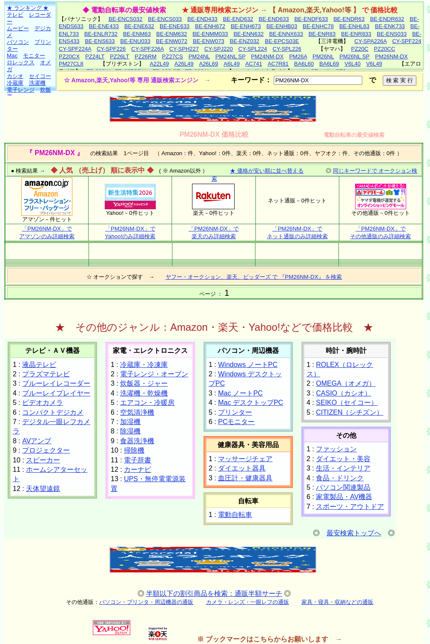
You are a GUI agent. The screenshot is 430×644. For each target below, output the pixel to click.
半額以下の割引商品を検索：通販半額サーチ (214, 593)
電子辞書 (137, 460)
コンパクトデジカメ (52, 412)
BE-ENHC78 (318, 26)
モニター (34, 55)
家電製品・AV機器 (344, 496)
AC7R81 (278, 64)
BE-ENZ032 (244, 41)
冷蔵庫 (15, 83)
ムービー (18, 28)
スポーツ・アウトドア (350, 506)
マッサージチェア (245, 458)
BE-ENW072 (171, 41)
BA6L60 (304, 64)
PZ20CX (69, 56)
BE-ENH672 (210, 26)
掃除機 (134, 450)
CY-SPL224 (252, 49)
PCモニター (236, 421)
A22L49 (159, 64)
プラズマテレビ (46, 374)
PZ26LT (119, 56)
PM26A (298, 56)
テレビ (15, 15)
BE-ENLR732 (101, 34)
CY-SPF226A (147, 49)
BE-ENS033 (392, 34)
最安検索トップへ (354, 533)
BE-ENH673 (246, 26)
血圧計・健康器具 (245, 478)
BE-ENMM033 (210, 34)
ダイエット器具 (242, 468)
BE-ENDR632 (387, 19)
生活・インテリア (343, 468)
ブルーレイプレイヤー (56, 393)
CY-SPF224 (406, 41)
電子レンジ (20, 90)
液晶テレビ (39, 364)
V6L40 (352, 64)
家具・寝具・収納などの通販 (337, 602)
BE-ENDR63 (348, 19)
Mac (12, 55)
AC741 (253, 64)
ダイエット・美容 (343, 458)
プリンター (235, 412)
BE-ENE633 (174, 26)
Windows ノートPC (248, 364)
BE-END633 (274, 19)
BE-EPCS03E (282, 41)
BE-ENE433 (104, 26)
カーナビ (137, 469)
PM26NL (323, 56)
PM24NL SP (230, 56)
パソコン (18, 42)
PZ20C (359, 49)
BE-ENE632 (139, 26)
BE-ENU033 (135, 41)
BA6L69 (329, 64)
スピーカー (43, 460)
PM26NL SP (354, 56)
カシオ (15, 76)
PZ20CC (384, 49)
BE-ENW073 (208, 41)
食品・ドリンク (340, 478)
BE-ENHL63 (354, 26)
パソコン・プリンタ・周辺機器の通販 (146, 602)
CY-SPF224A (75, 49)
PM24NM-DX (267, 56)
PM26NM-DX (391, 56)
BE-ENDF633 (311, 19)
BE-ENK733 (390, 26)
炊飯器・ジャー (144, 383)
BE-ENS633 (100, 41)
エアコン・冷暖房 (147, 402)
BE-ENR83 (322, 34)
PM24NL (199, 56)
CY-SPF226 (111, 49)
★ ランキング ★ (28, 8)
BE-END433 (202, 19)
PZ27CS (172, 56)
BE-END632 (238, 19)
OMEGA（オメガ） (346, 383)
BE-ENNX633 (286, 34)
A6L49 (232, 64)
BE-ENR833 (356, 34)
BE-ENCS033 (164, 19)
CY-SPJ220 (218, 49)
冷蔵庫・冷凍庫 (144, 364)
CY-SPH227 (184, 49)
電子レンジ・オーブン (154, 374)
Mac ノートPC (240, 393)
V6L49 (374, 64)
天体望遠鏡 (43, 488)
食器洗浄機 (137, 441)
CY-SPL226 (286, 49)
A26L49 (184, 64)
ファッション (336, 449)
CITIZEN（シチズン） (349, 412)
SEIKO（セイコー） (347, 402)
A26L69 (208, 64)
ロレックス (20, 62)
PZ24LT (94, 56)
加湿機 (130, 421)
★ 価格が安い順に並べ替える (267, 170)
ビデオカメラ (42, 402)
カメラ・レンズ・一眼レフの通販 (247, 602)
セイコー (40, 76)
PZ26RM (145, 56)
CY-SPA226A (370, 41)
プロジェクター (46, 450)
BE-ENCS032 (125, 19)
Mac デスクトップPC (250, 402)
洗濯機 (37, 83)
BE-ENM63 (137, 34)
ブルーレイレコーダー (56, 383)
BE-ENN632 (248, 34)
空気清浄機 (137, 412)
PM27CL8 (71, 64)
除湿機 (130, 431)
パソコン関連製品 (343, 487)
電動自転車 (235, 514)
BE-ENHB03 (282, 26)
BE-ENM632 (171, 34)
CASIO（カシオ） (343, 393)
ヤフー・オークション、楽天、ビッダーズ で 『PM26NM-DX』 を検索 (254, 277)
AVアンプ (36, 441)
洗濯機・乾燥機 (144, 393)
